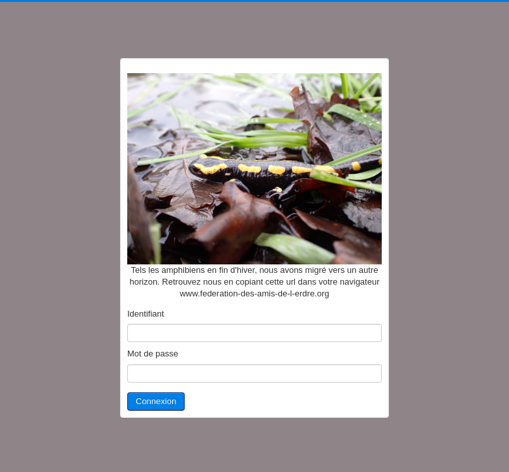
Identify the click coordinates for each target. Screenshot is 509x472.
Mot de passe (152, 353)
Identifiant (145, 314)
